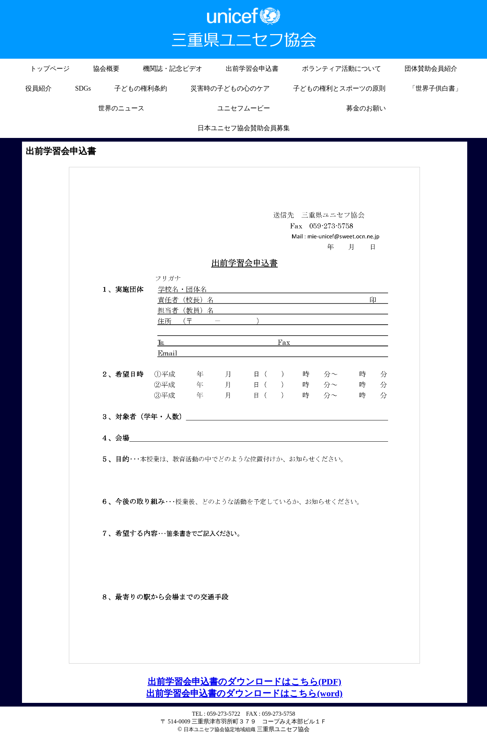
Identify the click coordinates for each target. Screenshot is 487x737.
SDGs (83, 88)
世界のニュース (121, 108)
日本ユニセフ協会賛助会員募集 (244, 128)
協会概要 (106, 68)
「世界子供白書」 (435, 88)
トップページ (50, 68)
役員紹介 (38, 88)
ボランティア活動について (341, 68)
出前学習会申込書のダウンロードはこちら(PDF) (245, 681)
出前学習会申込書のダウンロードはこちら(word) (244, 693)
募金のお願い (366, 108)
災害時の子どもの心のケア (230, 88)
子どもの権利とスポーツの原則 (339, 88)
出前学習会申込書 (252, 68)
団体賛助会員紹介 (431, 68)
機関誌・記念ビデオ (172, 68)
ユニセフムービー (243, 108)
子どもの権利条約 (140, 88)
